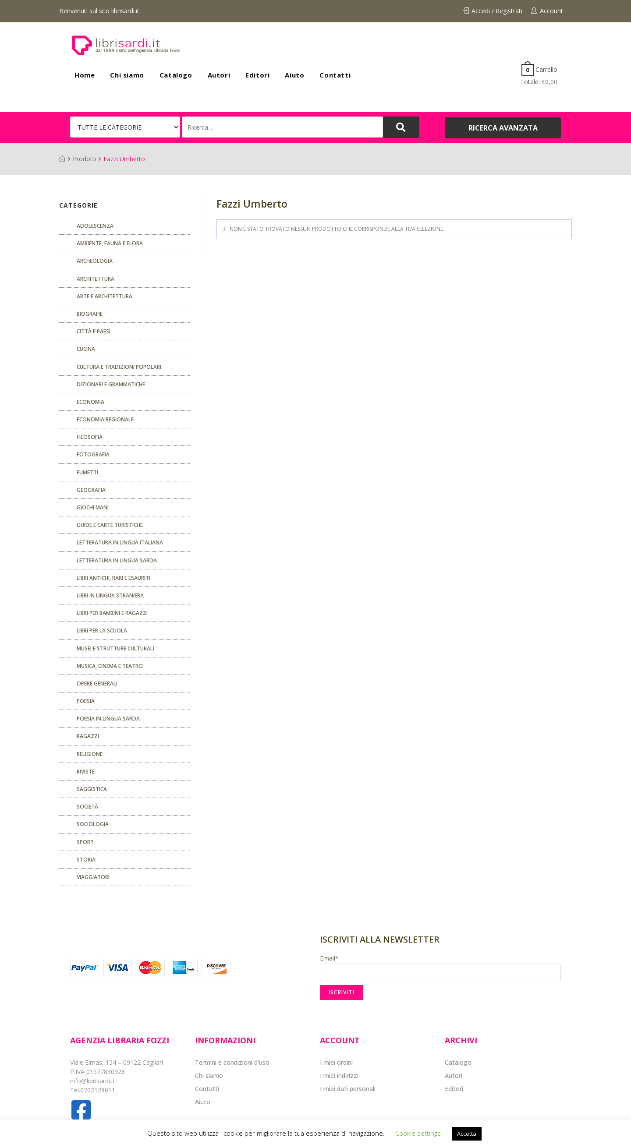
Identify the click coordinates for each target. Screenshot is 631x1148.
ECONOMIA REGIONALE (105, 419)
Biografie (90, 314)
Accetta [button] (466, 1133)
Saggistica (92, 789)
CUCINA (86, 349)
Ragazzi (88, 736)
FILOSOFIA (90, 437)
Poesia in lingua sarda (108, 718)
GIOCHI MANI (93, 507)
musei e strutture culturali (115, 648)
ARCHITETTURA (95, 279)
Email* (440, 967)
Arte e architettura (104, 296)
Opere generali (97, 683)
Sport (85, 842)
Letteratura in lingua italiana (120, 542)
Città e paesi (93, 331)
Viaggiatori (93, 877)
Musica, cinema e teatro (110, 666)
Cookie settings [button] (418, 1133)
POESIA (86, 701)
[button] (503, 127)
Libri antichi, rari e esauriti (113, 578)
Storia (86, 859)
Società (87, 806)
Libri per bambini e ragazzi (112, 613)
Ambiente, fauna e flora (110, 243)
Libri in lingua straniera (110, 595)
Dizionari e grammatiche (111, 384)
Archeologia (95, 261)
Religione (90, 754)
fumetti (87, 472)
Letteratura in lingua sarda (117, 560)
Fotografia (93, 454)
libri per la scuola (102, 630)
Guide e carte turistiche (110, 525)
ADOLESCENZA (95, 226)
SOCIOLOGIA (93, 824)
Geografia (91, 490)
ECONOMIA (90, 402)
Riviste (86, 771)
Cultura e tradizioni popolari (119, 367)
